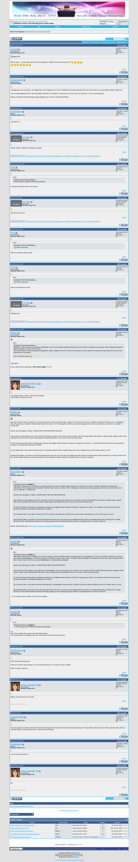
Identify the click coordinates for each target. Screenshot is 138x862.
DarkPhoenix (17, 650)
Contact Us (99, 848)
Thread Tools (95, 42)
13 (70, 860)
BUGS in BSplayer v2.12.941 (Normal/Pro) (23, 825)
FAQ (39, 26)
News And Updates (41, 21)
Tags (11, 803)
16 (75, 860)
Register (20, 26)
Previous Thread (65, 810)
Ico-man (26, 137)
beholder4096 (17, 717)
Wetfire (14, 333)
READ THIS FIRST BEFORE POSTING (22, 831)
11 (66, 860)
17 (77, 860)
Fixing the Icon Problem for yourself (21, 837)
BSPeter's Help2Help (72, 156)
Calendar (57, 26)
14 (72, 860)
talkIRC (14, 412)
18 (79, 860)
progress (22, 806)
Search (116, 26)
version (31, 806)
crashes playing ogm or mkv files (20, 828)
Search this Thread (108, 42)
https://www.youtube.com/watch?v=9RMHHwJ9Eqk (46, 526)
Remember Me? (122, 21)
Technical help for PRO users (36, 156)
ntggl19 (14, 49)
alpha (12, 806)
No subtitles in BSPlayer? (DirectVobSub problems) (25, 834)
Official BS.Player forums (20, 21)
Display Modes (121, 42)
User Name (103, 21)
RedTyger (76, 857)
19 (81, 860)
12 (68, 860)
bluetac (14, 611)
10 (65, 860)
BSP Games (95, 156)
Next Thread (74, 810)
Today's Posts (86, 26)
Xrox (13, 167)
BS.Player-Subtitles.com (55, 156)
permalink (124, 45)
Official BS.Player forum (111, 848)
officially (16, 806)
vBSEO (75, 855)
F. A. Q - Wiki (85, 156)
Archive (122, 848)
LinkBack (85, 42)
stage (26, 806)
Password (102, 23)
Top (127, 848)
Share (124, 69)
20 (82, 860)
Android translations (18, 156)
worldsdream (17, 80)
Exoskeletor (16, 111)
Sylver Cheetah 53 (29, 383)
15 (74, 860)
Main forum (31, 21)
